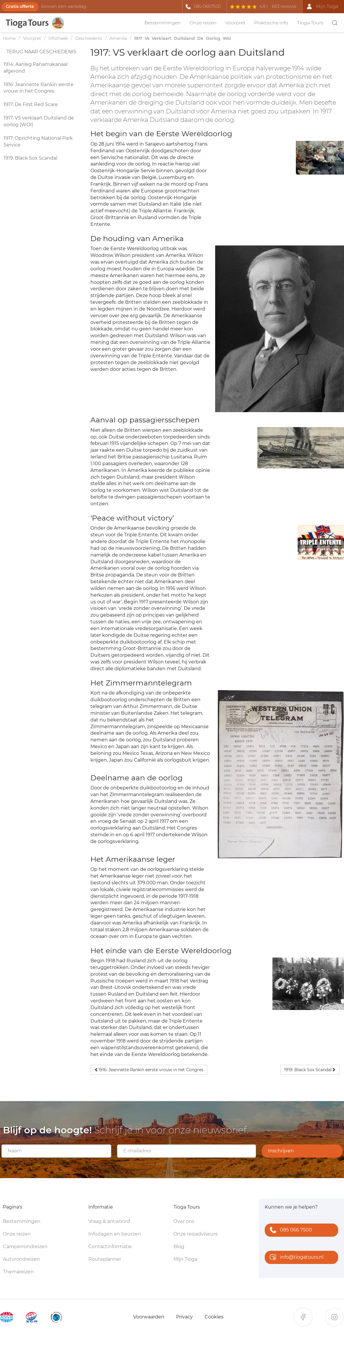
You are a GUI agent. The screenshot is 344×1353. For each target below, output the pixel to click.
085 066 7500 (289, 1230)
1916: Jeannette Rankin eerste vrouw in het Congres (38, 88)
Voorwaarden (148, 1317)
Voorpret (235, 22)
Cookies (214, 1317)
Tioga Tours (310, 22)
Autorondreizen (21, 1259)
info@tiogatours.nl (295, 1257)
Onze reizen (203, 22)
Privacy (184, 1317)
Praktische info (271, 22)
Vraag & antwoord (109, 1221)
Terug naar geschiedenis (41, 51)
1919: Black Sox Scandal (30, 158)
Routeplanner (104, 1259)
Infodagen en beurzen (114, 1234)
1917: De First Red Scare (31, 104)
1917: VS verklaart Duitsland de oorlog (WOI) (39, 121)
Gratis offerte (20, 6)
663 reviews (284, 6)
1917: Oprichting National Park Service (38, 141)
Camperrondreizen (25, 1246)
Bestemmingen (162, 22)
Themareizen (18, 1271)
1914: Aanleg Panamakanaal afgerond (36, 68)
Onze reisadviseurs (195, 1234)
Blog (178, 1246)
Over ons (183, 1221)
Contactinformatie (110, 1246)
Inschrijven (281, 1151)
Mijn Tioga (185, 1259)
